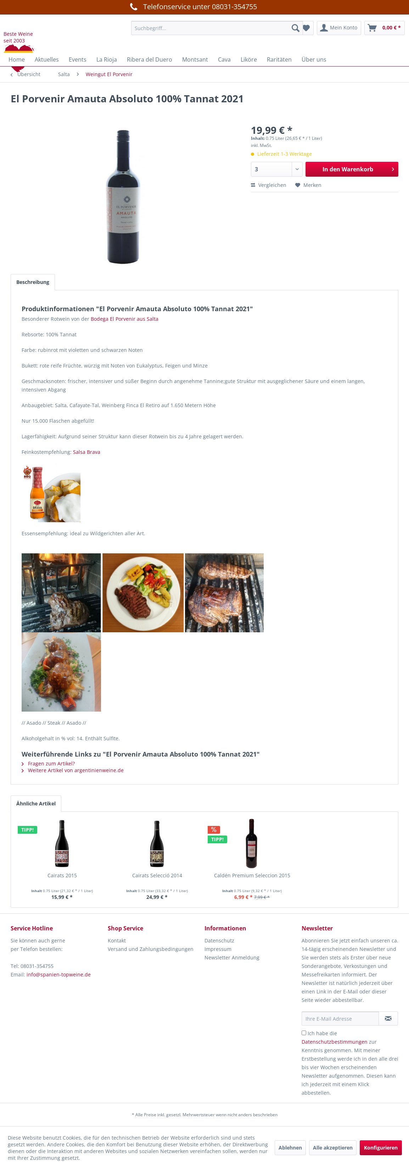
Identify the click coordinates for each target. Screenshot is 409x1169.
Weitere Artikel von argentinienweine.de (73, 770)
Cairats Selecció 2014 (157, 875)
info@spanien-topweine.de (59, 974)
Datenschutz (219, 940)
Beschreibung (32, 282)
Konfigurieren (381, 1147)
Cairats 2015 (62, 875)
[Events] (77, 59)
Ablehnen (290, 1147)
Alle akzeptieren (333, 1147)
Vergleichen (268, 185)
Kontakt (117, 940)
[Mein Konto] (339, 28)
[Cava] (224, 59)
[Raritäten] (279, 59)
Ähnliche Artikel (36, 803)
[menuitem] (217, 28)
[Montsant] (195, 59)
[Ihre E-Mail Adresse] (340, 1018)
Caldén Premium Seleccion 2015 (252, 875)
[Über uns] (314, 59)
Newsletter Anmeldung (231, 957)
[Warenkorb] (384, 28)
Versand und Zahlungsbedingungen (151, 949)
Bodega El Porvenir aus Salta (124, 318)
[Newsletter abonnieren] (388, 1018)
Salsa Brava (86, 452)
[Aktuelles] (47, 59)
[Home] (17, 59)
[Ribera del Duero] (149, 59)
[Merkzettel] (306, 28)
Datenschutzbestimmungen (335, 1041)
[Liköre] (249, 59)
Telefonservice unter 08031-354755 (192, 6)
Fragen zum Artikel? (48, 763)
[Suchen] (295, 28)
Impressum (217, 949)
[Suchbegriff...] (217, 28)
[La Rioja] (106, 59)
